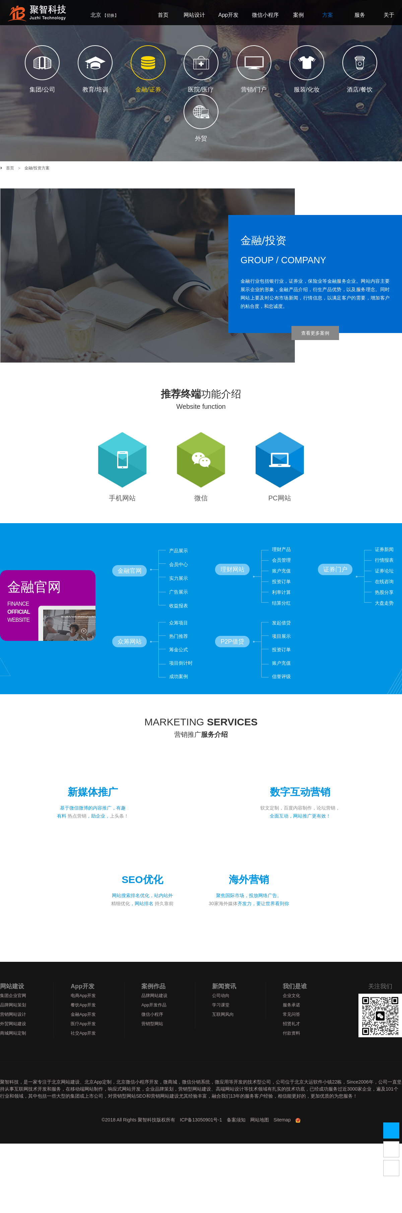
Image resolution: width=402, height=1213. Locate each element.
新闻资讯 (224, 1000)
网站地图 (259, 1134)
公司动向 (220, 1009)
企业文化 (291, 1009)
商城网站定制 (13, 1047)
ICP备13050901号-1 (201, 1134)
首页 (10, 168)
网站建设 (12, 1000)
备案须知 (236, 1134)
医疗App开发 (83, 1037)
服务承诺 (291, 1019)
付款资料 (291, 1047)
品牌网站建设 (154, 1009)
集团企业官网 (13, 1009)
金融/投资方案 (37, 168)
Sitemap (282, 1134)
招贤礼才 (291, 1037)
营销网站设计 (13, 1028)
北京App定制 (98, 1096)
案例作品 (153, 1000)
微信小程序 (152, 1028)
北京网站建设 (66, 1096)
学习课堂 (220, 1019)
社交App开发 (83, 1047)
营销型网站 (152, 1037)
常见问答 (291, 1028)
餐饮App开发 (83, 1019)
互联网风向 (223, 1028)
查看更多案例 (315, 333)
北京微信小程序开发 (137, 1096)
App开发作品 (153, 1019)
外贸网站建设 (13, 1037)
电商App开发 (83, 1009)
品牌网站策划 (13, 1019)
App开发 (82, 1000)
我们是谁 (295, 1000)
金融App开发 (83, 1028)
